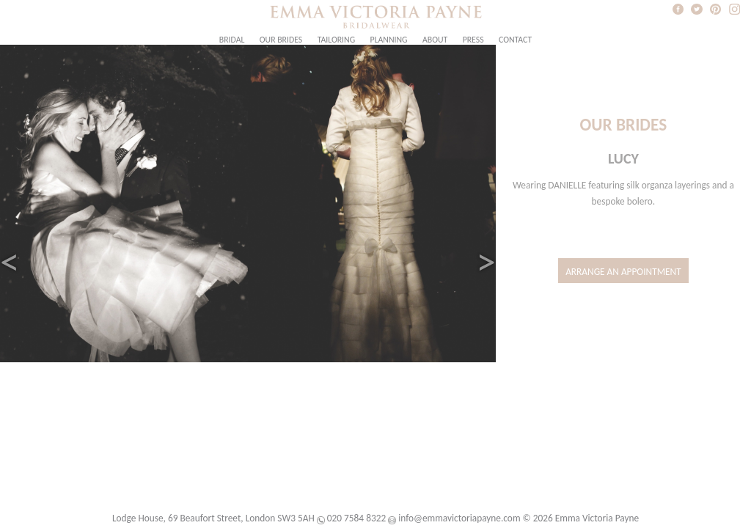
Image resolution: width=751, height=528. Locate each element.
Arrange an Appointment (623, 271)
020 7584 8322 (356, 518)
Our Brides (281, 39)
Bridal (232, 39)
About (434, 39)
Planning (389, 39)
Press (473, 39)
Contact (515, 39)
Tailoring (336, 39)
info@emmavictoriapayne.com (459, 518)
